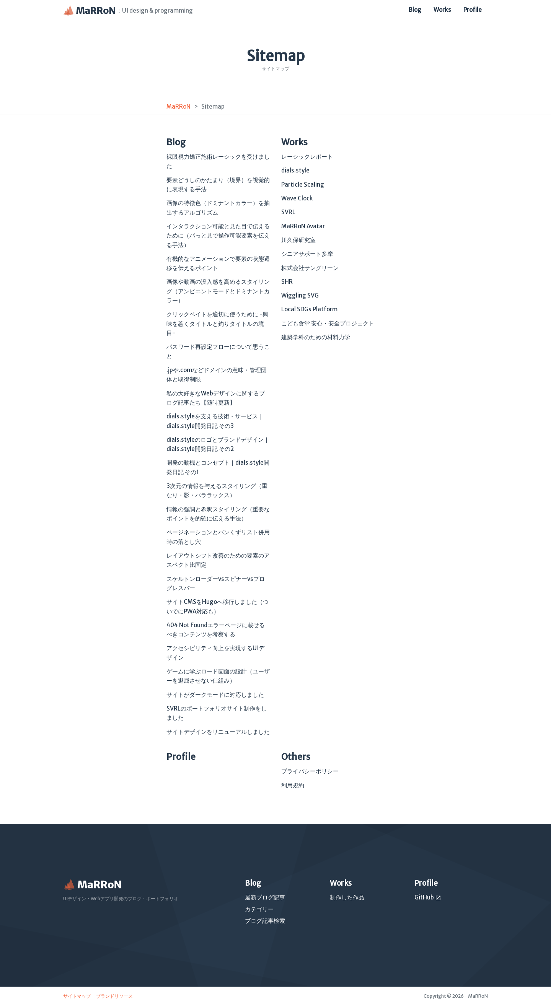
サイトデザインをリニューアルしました (218, 731)
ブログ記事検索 (265, 920)
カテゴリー (259, 909)
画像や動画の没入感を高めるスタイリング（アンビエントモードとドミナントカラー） (218, 291)
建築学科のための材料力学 (315, 337)
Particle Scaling (302, 184)
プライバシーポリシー (310, 771)
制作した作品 (347, 897)
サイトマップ (77, 996)
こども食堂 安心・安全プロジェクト (327, 323)
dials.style (295, 170)
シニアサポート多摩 (307, 253)
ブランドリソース (114, 996)
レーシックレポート (307, 156)
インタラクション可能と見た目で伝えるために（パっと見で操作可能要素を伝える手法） (218, 236)
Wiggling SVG (300, 295)
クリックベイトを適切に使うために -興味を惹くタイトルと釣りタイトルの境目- (217, 324)
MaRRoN (178, 106)
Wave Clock (297, 198)
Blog (415, 9)
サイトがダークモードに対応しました (215, 694)
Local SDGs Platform (309, 309)
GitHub (427, 897)
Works (442, 9)
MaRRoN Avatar (303, 226)
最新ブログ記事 (265, 897)
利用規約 (292, 785)
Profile (472, 9)
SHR (287, 281)
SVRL (288, 212)
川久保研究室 (298, 240)
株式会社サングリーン (310, 268)
